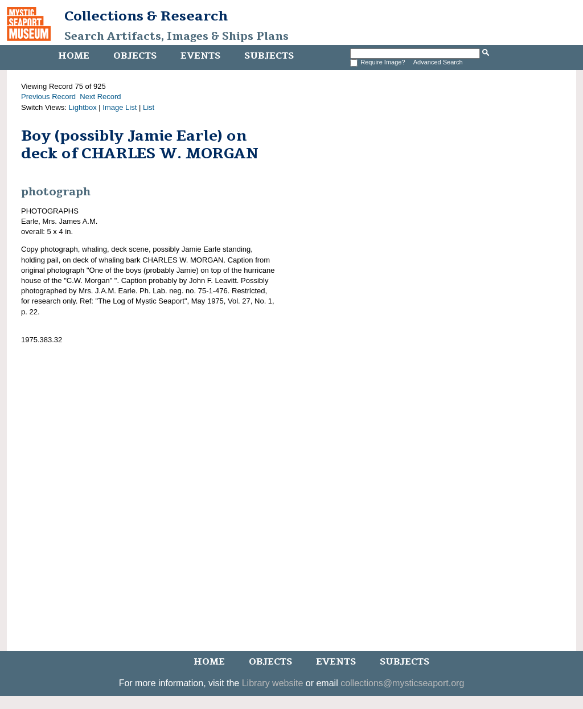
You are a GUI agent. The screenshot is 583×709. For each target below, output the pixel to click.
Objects (135, 56)
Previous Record (48, 96)
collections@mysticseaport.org (402, 683)
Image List (119, 107)
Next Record (100, 96)
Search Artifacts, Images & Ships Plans (176, 36)
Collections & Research (146, 16)
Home (73, 56)
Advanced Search (438, 62)
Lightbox (83, 107)
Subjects (269, 56)
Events (200, 56)
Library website (272, 683)
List (148, 107)
